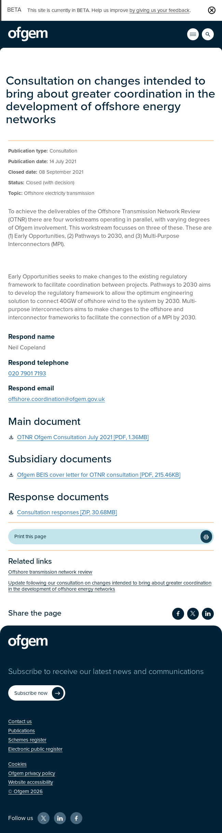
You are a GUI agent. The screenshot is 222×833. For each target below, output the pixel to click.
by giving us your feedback (159, 10)
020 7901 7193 (27, 373)
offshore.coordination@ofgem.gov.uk (56, 399)
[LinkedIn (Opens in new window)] (60, 818)
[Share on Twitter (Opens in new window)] (193, 614)
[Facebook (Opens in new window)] (76, 818)
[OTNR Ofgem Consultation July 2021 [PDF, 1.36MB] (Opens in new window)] (111, 437)
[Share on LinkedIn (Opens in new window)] (208, 614)
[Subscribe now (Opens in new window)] (36, 693)
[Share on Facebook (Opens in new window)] (178, 614)
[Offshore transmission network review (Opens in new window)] (111, 572)
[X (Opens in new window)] (44, 818)
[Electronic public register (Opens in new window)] (35, 749)
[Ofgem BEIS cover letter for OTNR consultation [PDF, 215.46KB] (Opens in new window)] (111, 475)
